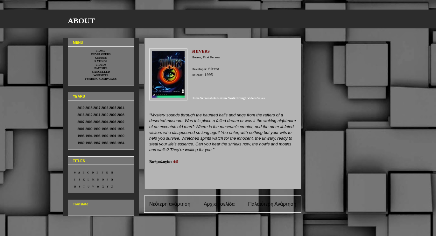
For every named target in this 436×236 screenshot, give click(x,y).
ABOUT (81, 21)
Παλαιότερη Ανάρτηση (272, 204)
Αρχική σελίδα (219, 204)
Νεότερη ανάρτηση (169, 204)
